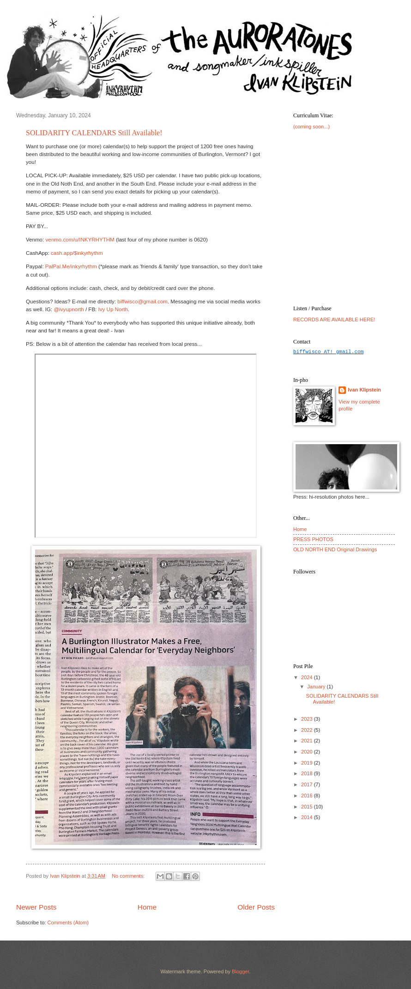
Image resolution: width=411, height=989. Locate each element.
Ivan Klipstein (364, 389)
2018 (307, 773)
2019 (307, 763)
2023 (307, 719)
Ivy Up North (113, 309)
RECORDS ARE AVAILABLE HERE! (334, 319)
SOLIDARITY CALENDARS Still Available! (94, 133)
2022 (307, 730)
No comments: (129, 876)
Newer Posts (36, 907)
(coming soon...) (311, 126)
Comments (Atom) (68, 922)
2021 (307, 740)
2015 (307, 806)
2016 (307, 795)
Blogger (240, 971)
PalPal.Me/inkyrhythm (71, 266)
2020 (307, 751)
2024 (307, 677)
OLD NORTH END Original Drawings (335, 549)
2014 (307, 817)
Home (147, 907)
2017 (307, 784)
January (316, 686)
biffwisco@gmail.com (142, 301)
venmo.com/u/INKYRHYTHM (79, 239)
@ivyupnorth (69, 309)
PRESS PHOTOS (313, 539)
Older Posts (256, 907)
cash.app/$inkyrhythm (77, 253)
